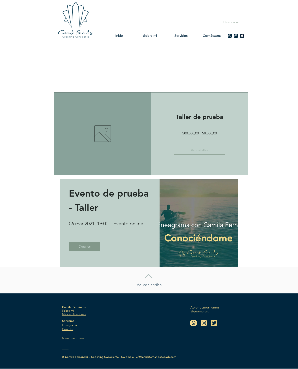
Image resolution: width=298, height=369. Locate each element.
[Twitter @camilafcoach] (242, 36)
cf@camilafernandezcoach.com (156, 356)
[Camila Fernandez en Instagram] (236, 36)
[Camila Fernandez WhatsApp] (230, 36)
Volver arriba (149, 284)
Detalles (85, 246)
